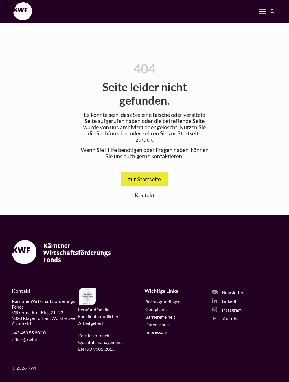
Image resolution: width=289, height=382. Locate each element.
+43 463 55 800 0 (29, 332)
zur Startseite (144, 179)
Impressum (156, 332)
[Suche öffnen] (272, 11)
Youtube (225, 318)
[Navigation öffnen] (262, 11)
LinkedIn (225, 301)
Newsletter (228, 292)
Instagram (227, 309)
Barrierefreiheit (160, 317)
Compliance (156, 309)
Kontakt (144, 195)
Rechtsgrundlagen (163, 301)
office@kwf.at (25, 339)
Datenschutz (157, 324)
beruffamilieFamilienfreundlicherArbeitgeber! (98, 316)
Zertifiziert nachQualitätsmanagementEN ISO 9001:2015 (100, 342)
